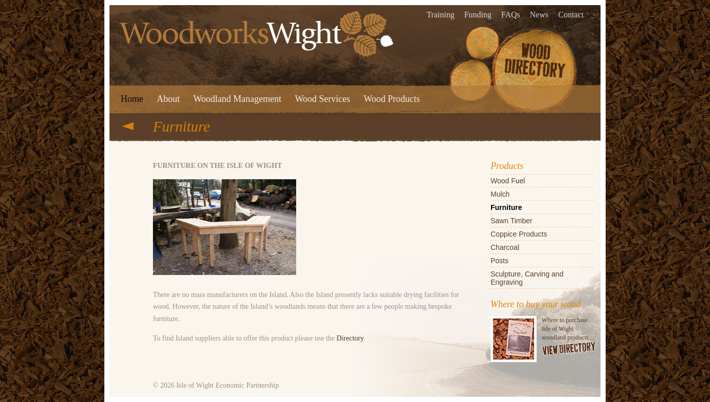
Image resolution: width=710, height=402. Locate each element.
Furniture (506, 207)
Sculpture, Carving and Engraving (527, 278)
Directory (350, 338)
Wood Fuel (508, 181)
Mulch (500, 194)
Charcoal (505, 247)
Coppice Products (519, 234)
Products (507, 166)
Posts (499, 261)
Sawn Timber (511, 221)
